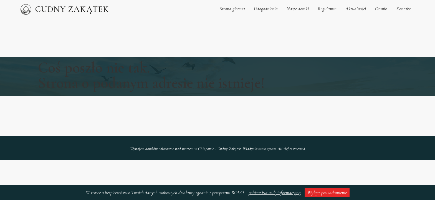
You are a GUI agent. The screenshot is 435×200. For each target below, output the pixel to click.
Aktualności (355, 9)
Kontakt (403, 9)
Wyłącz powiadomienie (327, 192)
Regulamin (327, 9)
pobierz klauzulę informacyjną (275, 192)
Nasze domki (298, 9)
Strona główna (232, 9)
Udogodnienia (266, 9)
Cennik (381, 9)
